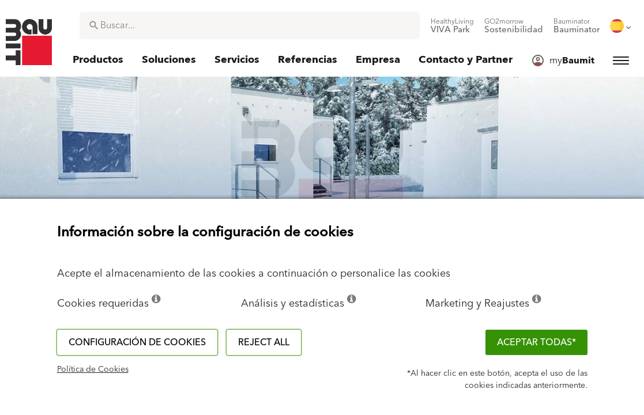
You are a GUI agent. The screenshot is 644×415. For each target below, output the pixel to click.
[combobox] (250, 25)
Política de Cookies (93, 369)
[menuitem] (452, 26)
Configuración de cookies (137, 342)
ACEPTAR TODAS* (536, 342)
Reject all (263, 342)
